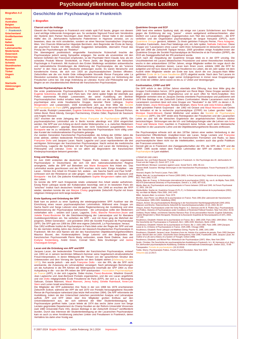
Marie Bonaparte (104, 110)
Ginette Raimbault (110, 281)
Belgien (9, 24)
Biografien (42, 20)
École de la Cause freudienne (163, 74)
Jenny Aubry (91, 281)
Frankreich (15, 30)
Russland (10, 59)
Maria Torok (197, 104)
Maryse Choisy (79, 190)
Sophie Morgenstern (103, 176)
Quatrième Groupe (146, 41)
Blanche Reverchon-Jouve (113, 212)
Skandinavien (13, 65)
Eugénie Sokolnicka (45, 94)
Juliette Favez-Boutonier (47, 215)
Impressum (111, 329)
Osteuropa (11, 56)
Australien (11, 21)
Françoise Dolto (43, 140)
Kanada (9, 45)
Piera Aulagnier (225, 41)
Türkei (8, 71)
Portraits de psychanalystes (161, 247)
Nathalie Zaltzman (217, 44)
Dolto (69, 148)
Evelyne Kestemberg (46, 240)
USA (7, 77)
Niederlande (12, 51)
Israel (8, 39)
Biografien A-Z (13, 13)
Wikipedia (140, 253)
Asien (8, 18)
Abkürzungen (13, 86)
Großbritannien (14, 36)
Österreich (11, 53)
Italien (8, 42)
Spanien (10, 68)
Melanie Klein (156, 124)
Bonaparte (40, 176)
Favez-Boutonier (103, 273)
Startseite (10, 83)
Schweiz (10, 62)
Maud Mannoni (73, 281)
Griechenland (13, 33)
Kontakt (9, 89)
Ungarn (9, 74)
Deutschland (12, 27)
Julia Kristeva (216, 104)
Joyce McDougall (160, 104)
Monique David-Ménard (149, 113)
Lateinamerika (13, 48)
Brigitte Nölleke (57, 329)
